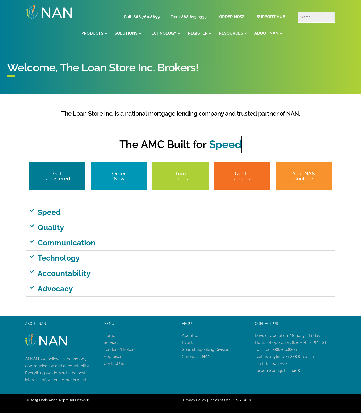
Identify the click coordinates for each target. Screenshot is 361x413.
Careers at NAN (196, 356)
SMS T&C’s (242, 400)
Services (111, 342)
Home (109, 335)
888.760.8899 (284, 349)
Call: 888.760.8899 (143, 16)
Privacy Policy (194, 400)
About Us (190, 335)
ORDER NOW (231, 16)
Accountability (64, 273)
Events (188, 342)
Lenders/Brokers (120, 349)
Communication (66, 242)
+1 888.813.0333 (300, 356)
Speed (49, 212)
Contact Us (114, 363)
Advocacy (55, 288)
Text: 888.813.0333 (189, 16)
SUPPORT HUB (271, 16)
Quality (51, 227)
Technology (59, 258)
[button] (180, 212)
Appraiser (113, 356)
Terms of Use (220, 400)
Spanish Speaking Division (205, 349)
